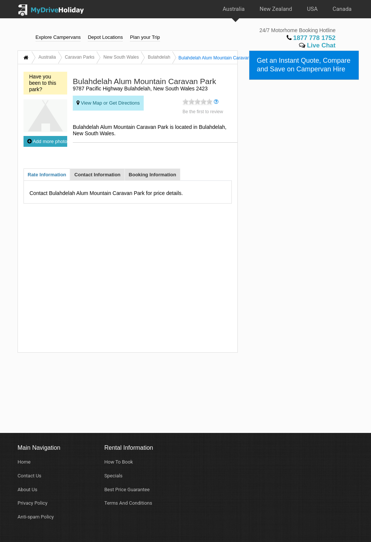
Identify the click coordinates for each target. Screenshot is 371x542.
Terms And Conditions (128, 503)
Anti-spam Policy (36, 517)
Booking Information (152, 174)
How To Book (119, 462)
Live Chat (317, 45)
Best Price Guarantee (127, 489)
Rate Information (47, 174)
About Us (27, 489)
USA (312, 9)
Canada (342, 9)
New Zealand (275, 9)
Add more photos (47, 141)
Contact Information (97, 174)
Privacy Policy (32, 503)
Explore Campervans (58, 37)
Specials (114, 475)
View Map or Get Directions (108, 102)
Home (24, 462)
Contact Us (29, 475)
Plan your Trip (145, 37)
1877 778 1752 (311, 37)
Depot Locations (105, 37)
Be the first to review (203, 111)
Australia (233, 9)
